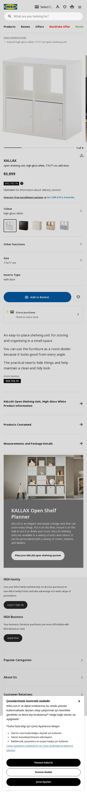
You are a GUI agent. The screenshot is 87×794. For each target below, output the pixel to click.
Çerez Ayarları (43, 781)
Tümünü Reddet (43, 772)
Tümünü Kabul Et (43, 762)
